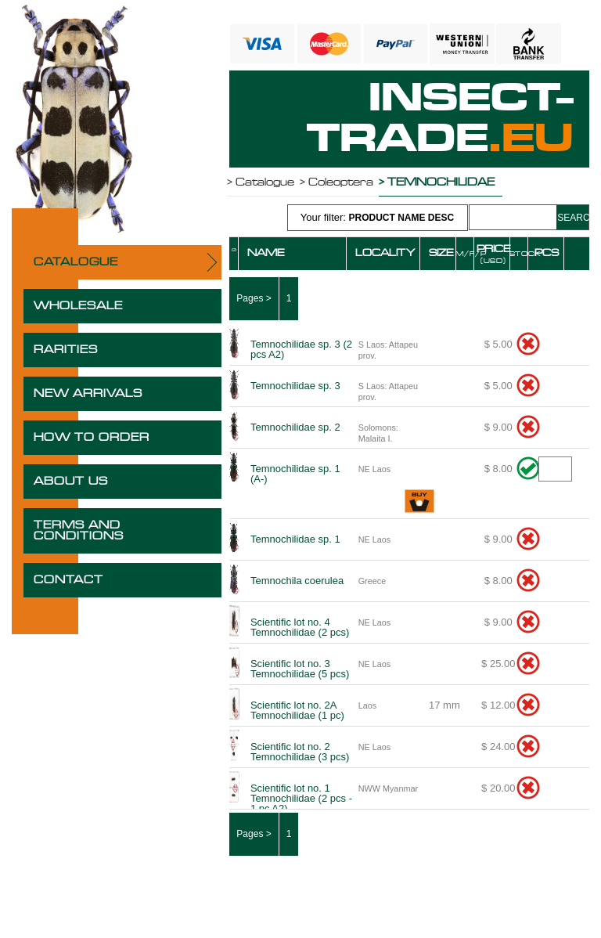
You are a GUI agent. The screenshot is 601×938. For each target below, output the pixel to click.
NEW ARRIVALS (88, 393)
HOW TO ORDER (91, 437)
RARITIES (66, 350)
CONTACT (68, 580)
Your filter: (377, 217)
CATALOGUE (76, 262)
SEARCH (572, 217)
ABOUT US (71, 481)
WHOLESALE (78, 306)
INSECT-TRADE (440, 119)
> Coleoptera (336, 182)
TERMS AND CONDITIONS (79, 531)
